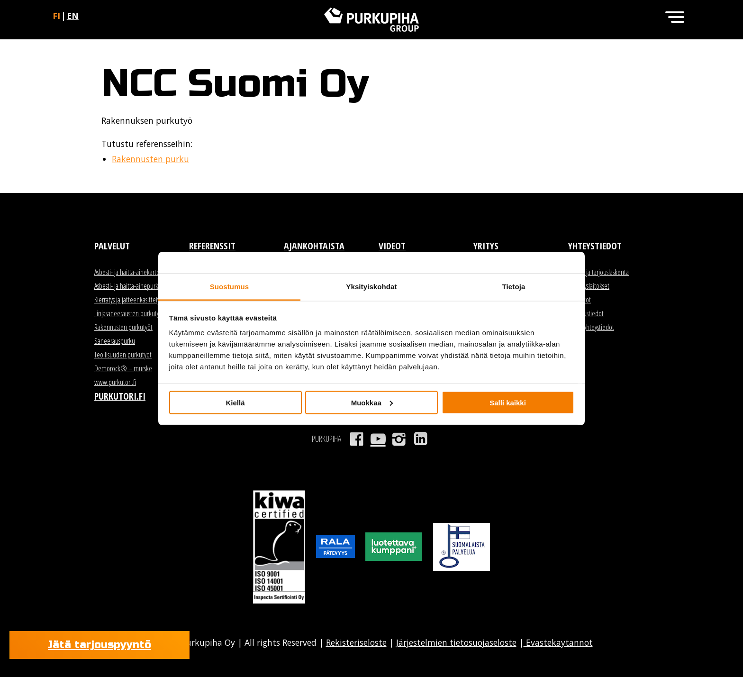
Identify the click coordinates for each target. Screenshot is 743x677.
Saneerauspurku (114, 341)
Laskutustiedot (586, 313)
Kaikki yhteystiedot (591, 327)
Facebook (356, 439)
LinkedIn (420, 439)
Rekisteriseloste (356, 642)
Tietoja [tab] (514, 287)
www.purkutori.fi (115, 382)
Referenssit (212, 245)
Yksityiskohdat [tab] (371, 287)
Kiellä (235, 402)
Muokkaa (372, 402)
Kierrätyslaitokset (588, 286)
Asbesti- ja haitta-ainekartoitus (131, 272)
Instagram (399, 439)
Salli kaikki (507, 402)
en (73, 15)
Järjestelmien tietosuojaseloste (456, 642)
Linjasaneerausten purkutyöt (129, 313)
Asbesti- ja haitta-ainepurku (128, 286)
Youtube (378, 439)
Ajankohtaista (314, 245)
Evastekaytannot (558, 642)
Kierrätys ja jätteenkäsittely (127, 299)
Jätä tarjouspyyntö (99, 645)
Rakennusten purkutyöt (123, 327)
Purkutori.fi (119, 396)
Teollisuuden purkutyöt (123, 354)
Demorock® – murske (123, 368)
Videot (392, 245)
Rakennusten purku (150, 159)
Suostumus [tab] (229, 287)
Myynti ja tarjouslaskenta (598, 272)
